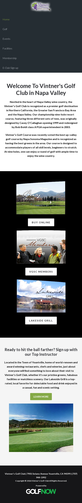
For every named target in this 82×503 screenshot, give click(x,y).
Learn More (41, 396)
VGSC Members (41, 271)
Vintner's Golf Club (41, 6)
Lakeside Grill (41, 320)
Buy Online (41, 222)
